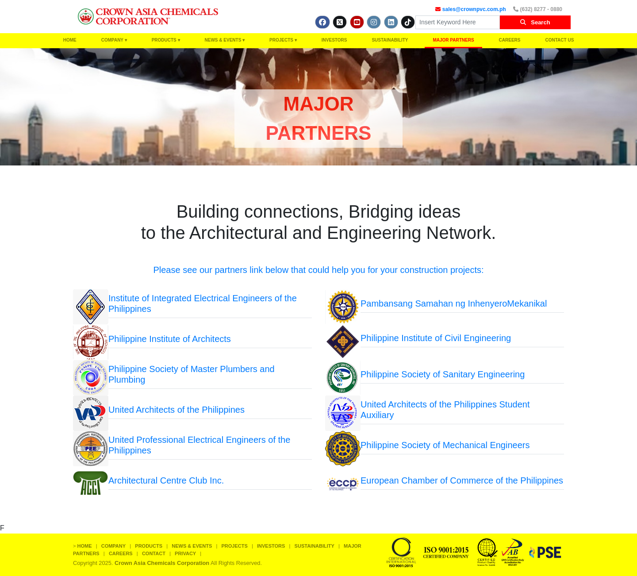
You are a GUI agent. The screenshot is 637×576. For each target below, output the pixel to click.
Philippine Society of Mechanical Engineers (445, 445)
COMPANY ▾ (114, 40)
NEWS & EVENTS (192, 546)
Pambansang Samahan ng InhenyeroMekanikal (454, 303)
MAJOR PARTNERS (453, 40)
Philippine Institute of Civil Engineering (436, 338)
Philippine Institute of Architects (169, 339)
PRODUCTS (148, 546)
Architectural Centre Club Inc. (166, 480)
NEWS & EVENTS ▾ (225, 40)
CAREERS (510, 40)
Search (535, 22)
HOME (70, 40)
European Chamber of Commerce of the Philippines (462, 480)
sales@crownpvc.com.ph (474, 9)
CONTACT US (559, 40)
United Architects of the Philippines (176, 410)
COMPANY (113, 546)
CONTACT (153, 553)
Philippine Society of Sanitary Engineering (443, 374)
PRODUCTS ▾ (166, 40)
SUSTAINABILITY (390, 40)
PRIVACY (185, 553)
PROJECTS (235, 546)
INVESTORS (334, 40)
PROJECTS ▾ (283, 40)
